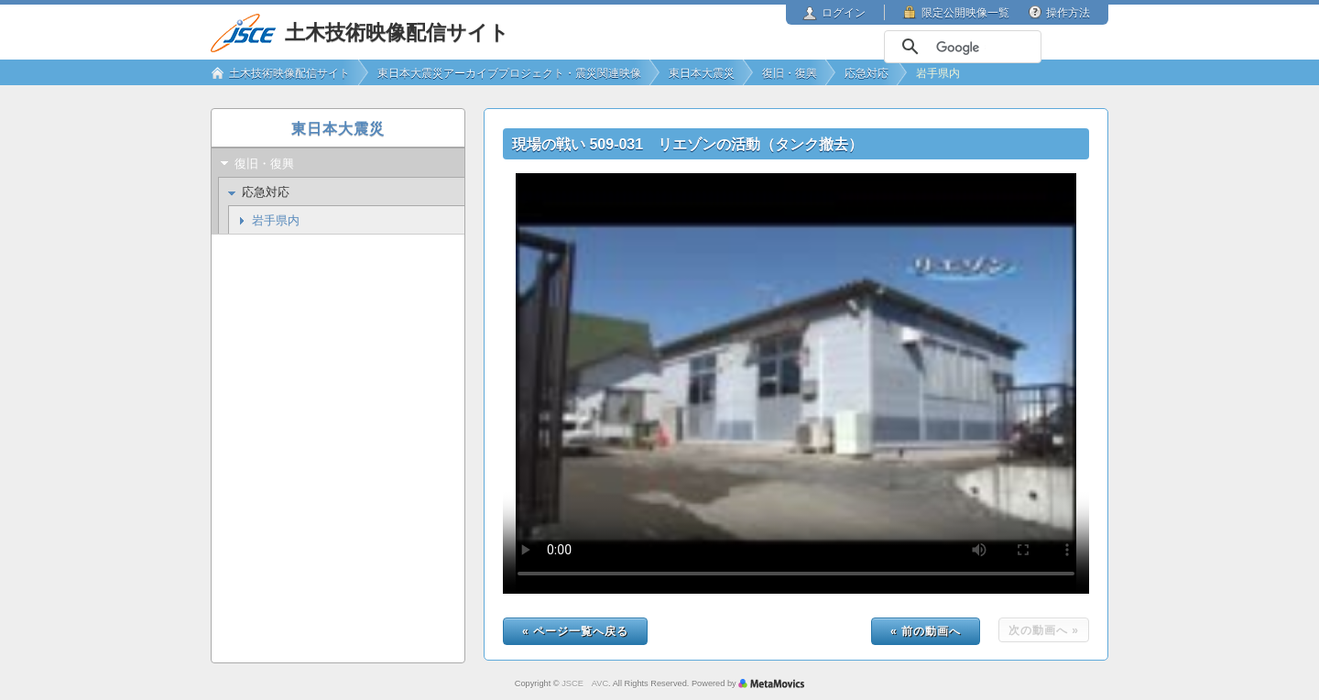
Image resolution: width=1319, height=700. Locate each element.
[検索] (961, 48)
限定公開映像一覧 (965, 12)
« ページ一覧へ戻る (575, 631)
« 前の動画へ (925, 631)
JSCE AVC (584, 683)
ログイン (844, 12)
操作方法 (1068, 12)
